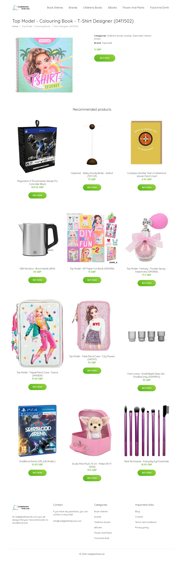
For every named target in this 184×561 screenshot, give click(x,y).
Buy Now (104, 60)
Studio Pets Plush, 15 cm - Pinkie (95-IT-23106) (92, 467)
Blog (137, 513)
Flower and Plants (133, 8)
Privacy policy (142, 529)
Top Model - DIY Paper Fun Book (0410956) (92, 270)
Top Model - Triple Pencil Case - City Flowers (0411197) (92, 360)
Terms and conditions (146, 524)
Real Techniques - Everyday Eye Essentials (146, 463)
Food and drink (159, 8)
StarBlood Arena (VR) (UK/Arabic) (37, 463)
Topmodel (138, 37)
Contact (139, 518)
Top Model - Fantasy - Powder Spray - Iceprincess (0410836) (147, 272)
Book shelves (55, 8)
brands (73, 8)
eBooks (112, 8)
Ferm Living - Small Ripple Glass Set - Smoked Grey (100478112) (147, 377)
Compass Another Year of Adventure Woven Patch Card (146, 177)
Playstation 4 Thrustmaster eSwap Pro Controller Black (37, 185)
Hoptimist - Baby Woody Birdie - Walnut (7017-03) (92, 177)
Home (15, 28)
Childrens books (92, 8)
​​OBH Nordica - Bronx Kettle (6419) (37, 270)
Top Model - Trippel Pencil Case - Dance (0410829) (37, 376)
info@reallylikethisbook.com (67, 523)
